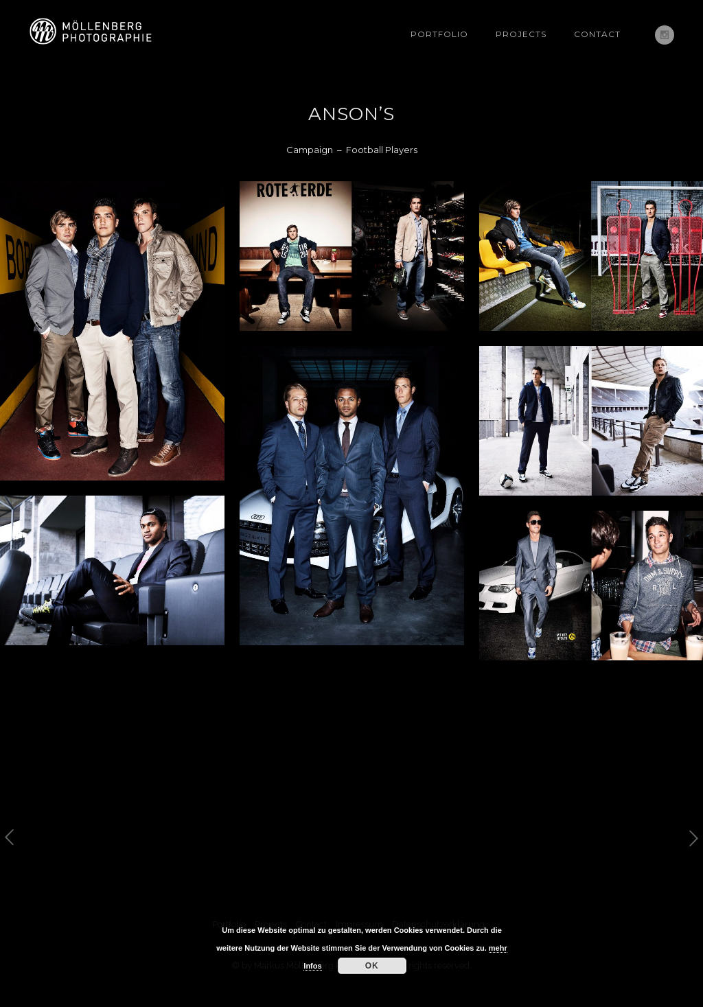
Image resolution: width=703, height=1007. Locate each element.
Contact (597, 34)
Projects (521, 34)
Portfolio (439, 34)
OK (372, 966)
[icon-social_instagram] (664, 35)
